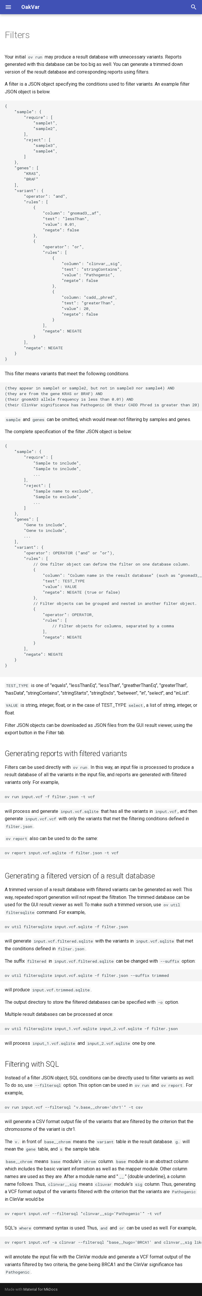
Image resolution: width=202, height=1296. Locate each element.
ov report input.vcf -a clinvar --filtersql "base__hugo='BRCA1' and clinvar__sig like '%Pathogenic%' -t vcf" (103, 1242)
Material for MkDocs (40, 1289)
